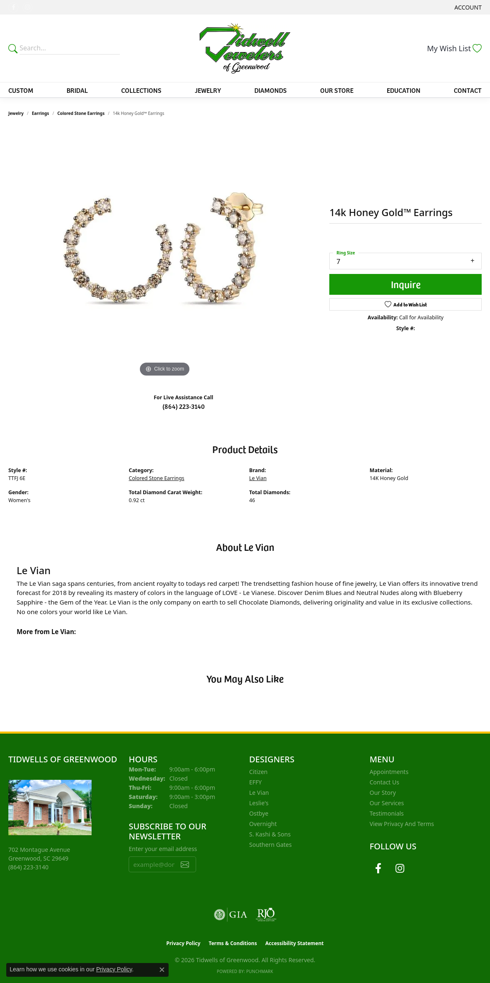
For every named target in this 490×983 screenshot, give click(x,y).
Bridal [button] (77, 90)
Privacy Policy (184, 943)
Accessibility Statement (294, 943)
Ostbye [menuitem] (259, 813)
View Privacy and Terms (402, 824)
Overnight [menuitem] (263, 824)
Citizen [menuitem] (258, 772)
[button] (467, 7)
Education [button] (403, 90)
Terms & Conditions (233, 943)
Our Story (383, 792)
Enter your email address (163, 849)
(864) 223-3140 (183, 406)
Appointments (389, 772)
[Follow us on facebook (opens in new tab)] (13, 7)
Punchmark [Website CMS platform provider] (259, 971)
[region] (165, 254)
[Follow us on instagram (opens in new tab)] (27, 7)
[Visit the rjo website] (266, 914)
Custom (20, 90)
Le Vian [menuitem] (259, 792)
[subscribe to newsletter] (185, 864)
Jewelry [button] (208, 90)
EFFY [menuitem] (255, 782)
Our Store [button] (336, 90)
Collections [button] (141, 90)
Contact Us (384, 782)
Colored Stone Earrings (81, 113)
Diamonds (270, 90)
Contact (468, 90)
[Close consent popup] (161, 969)
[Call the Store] (28, 867)
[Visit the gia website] (230, 914)
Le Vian (258, 478)
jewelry (16, 113)
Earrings (40, 113)
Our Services (387, 803)
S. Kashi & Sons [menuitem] (270, 834)
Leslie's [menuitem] (259, 803)
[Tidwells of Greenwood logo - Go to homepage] (245, 48)
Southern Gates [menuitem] (270, 845)
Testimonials (387, 813)
